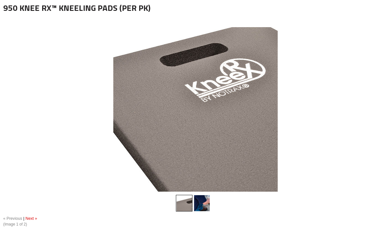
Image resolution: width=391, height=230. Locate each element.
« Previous (12, 218)
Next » (31, 218)
